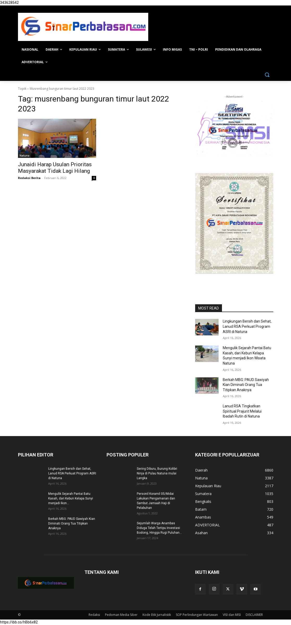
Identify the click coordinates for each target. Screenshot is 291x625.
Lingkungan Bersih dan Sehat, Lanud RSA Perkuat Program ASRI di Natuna (247, 326)
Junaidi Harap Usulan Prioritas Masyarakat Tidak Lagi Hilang (55, 167)
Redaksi (94, 614)
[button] (267, 74)
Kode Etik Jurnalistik (157, 614)
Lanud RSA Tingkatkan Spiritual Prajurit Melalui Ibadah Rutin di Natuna (242, 411)
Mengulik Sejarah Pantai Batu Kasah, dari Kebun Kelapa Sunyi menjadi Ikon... (70, 498)
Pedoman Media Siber (121, 614)
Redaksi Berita (29, 178)
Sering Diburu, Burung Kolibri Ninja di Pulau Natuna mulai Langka (157, 473)
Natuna (24, 155)
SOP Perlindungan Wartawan (197, 614)
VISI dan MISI (232, 614)
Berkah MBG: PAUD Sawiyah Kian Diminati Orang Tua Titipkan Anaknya (246, 385)
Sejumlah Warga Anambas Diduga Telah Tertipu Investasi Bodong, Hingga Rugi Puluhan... (159, 527)
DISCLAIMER (254, 614)
